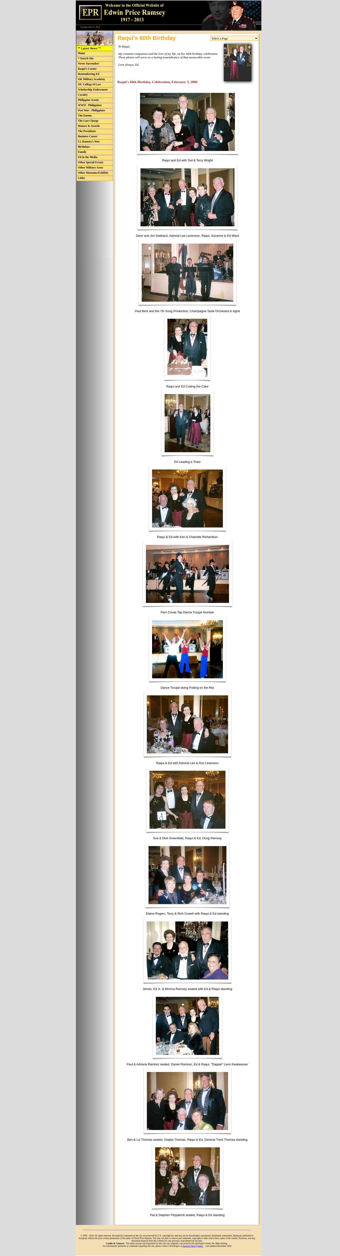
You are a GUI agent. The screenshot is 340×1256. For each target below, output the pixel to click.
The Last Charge (88, 120)
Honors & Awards (89, 126)
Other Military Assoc (90, 167)
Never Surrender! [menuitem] (88, 63)
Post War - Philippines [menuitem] (91, 110)
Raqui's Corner (87, 68)
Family (82, 152)
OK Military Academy (91, 79)
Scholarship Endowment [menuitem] (93, 89)
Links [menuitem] (81, 178)
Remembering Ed (88, 74)
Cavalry (83, 94)
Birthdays (84, 146)
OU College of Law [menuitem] (89, 84)
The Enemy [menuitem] (85, 115)
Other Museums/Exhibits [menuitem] (93, 172)
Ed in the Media (87, 157)
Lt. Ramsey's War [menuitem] (89, 141)
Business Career (88, 136)
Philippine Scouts (88, 100)
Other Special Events (90, 162)
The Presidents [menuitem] (87, 131)
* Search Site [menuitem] (86, 58)
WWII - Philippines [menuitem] (90, 105)
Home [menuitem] (81, 53)
